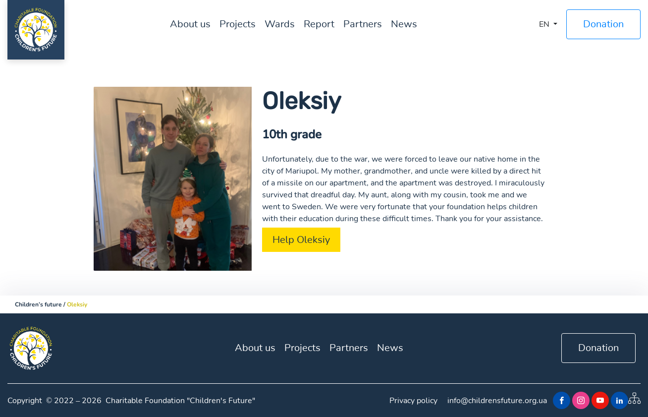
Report (319, 24)
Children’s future (38, 304)
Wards (280, 24)
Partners (362, 24)
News (404, 24)
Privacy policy (413, 400)
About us (190, 24)
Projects (237, 24)
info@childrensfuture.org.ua (497, 400)
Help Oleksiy (301, 239)
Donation (603, 24)
